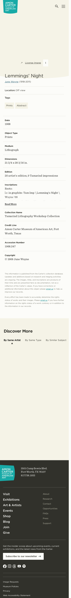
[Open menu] (63, 6)
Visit (6, 494)
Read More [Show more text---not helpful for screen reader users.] (11, 204)
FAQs (45, 513)
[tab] (12, 340)
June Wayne (11, 81)
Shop (7, 516)
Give (6, 532)
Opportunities (50, 508)
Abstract (21, 105)
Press (45, 518)
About (46, 494)
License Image (31, 63)
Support (47, 523)
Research (47, 499)
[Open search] (57, 6)
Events (8, 510)
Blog (6, 521)
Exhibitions (11, 499)
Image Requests (10, 582)
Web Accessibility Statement (16, 595)
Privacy (6, 591)
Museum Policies (10, 586)
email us (49, 289)
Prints (9, 105)
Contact (47, 504)
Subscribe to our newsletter (23, 556)
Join (6, 527)
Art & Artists (12, 505)
